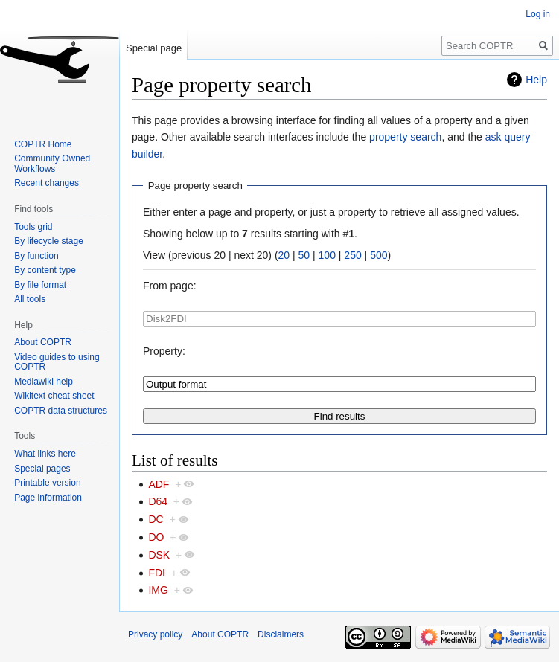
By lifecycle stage (48, 241)
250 (352, 255)
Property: (164, 351)
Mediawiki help (43, 381)
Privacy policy (155, 634)
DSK (159, 555)
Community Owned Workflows (52, 163)
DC (155, 519)
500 (378, 255)
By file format (40, 285)
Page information (48, 497)
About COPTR (42, 342)
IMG (157, 590)
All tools (29, 299)
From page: (170, 286)
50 (304, 255)
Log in (538, 14)
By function (36, 256)
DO (156, 537)
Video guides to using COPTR (57, 362)
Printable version (47, 483)
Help (536, 80)
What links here (45, 454)
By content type (45, 270)
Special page (154, 48)
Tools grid (33, 227)
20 (284, 255)
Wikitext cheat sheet (54, 396)
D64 (157, 501)
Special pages (42, 468)
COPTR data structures (60, 410)
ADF (158, 484)
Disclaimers (281, 634)
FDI (156, 573)
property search (405, 137)
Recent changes (46, 183)
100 (327, 255)
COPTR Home (42, 144)
